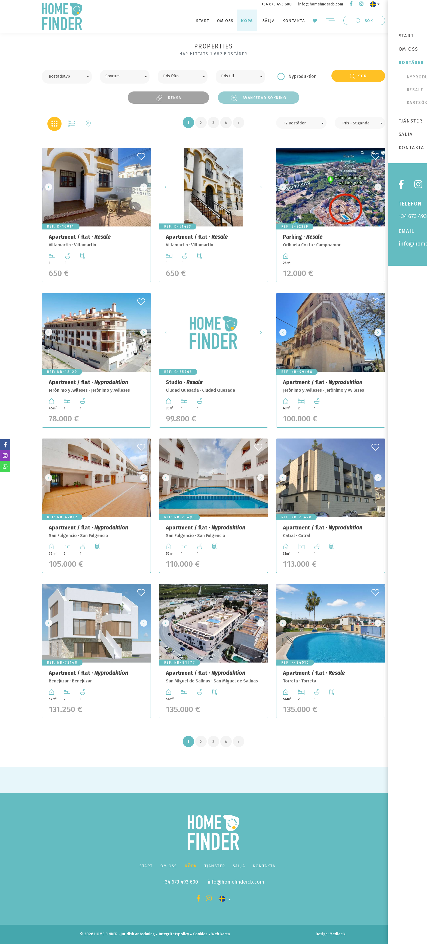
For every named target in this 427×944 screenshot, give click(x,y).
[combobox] (67, 77)
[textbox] (71, 76)
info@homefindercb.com (320, 4)
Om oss (225, 20)
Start (202, 20)
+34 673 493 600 (276, 4)
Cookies (200, 934)
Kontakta (293, 20)
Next (145, 187)
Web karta (220, 934)
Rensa (168, 98)
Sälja (269, 20)
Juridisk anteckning (138, 934)
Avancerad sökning (258, 98)
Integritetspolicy (174, 934)
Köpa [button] (247, 20)
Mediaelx (338, 934)
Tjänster (214, 865)
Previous (47, 187)
